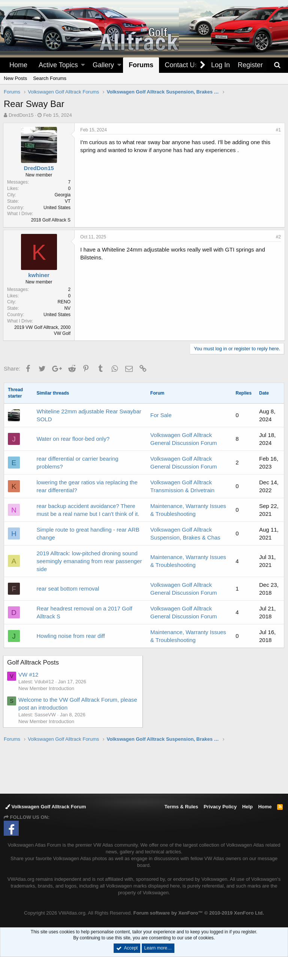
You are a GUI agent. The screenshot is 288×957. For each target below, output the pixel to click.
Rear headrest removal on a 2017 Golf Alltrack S (84, 612)
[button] (83, 65)
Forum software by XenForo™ (199, 913)
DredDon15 (21, 115)
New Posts (15, 78)
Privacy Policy (220, 806)
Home (18, 65)
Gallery (103, 65)
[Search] (277, 65)
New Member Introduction (47, 688)
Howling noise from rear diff (70, 636)
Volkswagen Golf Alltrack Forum (45, 806)
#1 (277, 130)
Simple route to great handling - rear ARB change (87, 533)
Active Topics (58, 65)
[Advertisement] (144, 767)
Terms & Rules (181, 806)
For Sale (161, 415)
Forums (141, 65)
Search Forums (49, 78)
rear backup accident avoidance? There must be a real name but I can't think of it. (87, 510)
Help (247, 806)
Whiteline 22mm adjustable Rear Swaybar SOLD (88, 415)
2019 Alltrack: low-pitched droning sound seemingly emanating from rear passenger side (89, 561)
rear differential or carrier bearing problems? (77, 462)
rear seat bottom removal (67, 588)
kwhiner (39, 275)
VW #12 (29, 674)
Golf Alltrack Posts (34, 662)
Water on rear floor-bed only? (73, 439)
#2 (277, 237)
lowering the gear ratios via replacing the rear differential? (86, 486)
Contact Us (181, 65)
